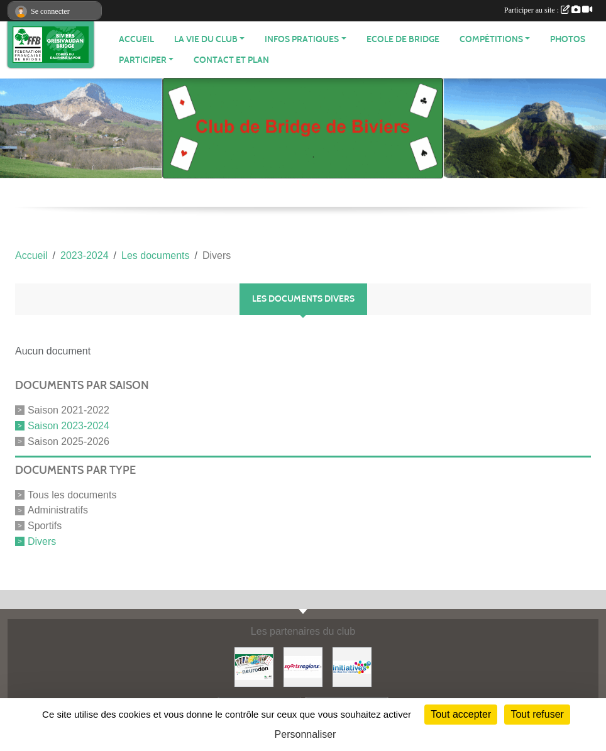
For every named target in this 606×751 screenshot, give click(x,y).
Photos (567, 39)
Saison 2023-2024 (68, 425)
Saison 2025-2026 (68, 441)
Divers (42, 541)
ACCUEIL (136, 39)
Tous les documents (72, 494)
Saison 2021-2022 (68, 410)
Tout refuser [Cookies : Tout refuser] (536, 714)
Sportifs (45, 525)
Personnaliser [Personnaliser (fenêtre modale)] (305, 734)
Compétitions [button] (491, 39)
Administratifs (58, 510)
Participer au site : (548, 10)
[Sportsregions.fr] (303, 666)
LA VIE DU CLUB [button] (206, 39)
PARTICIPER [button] (143, 60)
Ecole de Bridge (402, 39)
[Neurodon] (253, 666)
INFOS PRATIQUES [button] (302, 39)
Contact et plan (231, 60)
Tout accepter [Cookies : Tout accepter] (461, 714)
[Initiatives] (352, 666)
